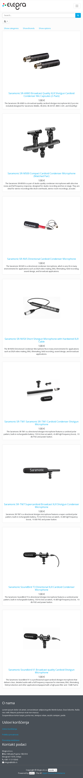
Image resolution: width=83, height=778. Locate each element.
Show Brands (29, 28)
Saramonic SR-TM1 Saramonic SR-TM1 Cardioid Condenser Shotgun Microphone (41, 423)
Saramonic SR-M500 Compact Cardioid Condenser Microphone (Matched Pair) (41, 175)
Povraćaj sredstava (10, 740)
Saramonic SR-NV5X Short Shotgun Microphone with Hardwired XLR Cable (42, 340)
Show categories (11, 28)
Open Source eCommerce (53, 773)
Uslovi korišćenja (9, 729)
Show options (45, 28)
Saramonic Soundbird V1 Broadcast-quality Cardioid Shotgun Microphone (41, 671)
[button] (6, 21)
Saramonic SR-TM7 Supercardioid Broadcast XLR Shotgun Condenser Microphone (41, 506)
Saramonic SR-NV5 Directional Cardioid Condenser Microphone (41, 258)
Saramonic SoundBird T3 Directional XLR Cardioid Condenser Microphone (42, 588)
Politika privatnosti (10, 734)
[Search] (78, 15)
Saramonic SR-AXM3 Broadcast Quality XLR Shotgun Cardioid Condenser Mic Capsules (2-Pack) (41, 95)
